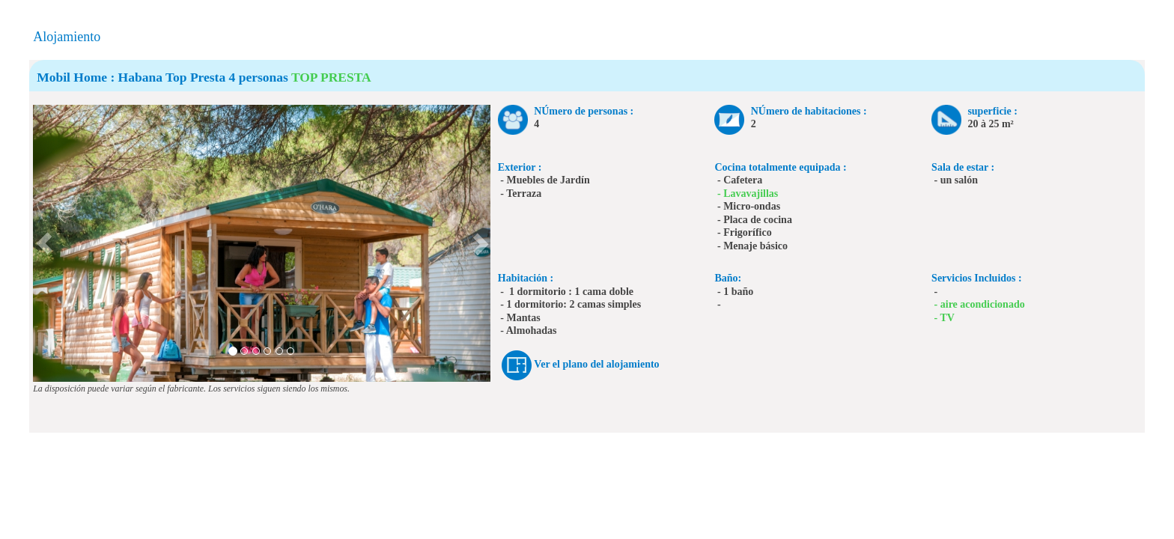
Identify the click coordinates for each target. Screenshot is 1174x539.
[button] (44, 243)
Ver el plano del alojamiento (596, 364)
